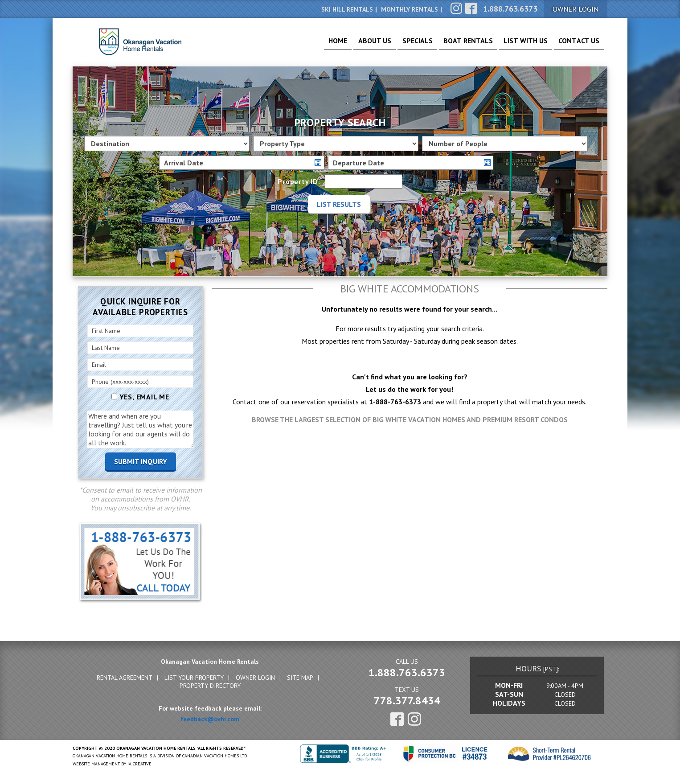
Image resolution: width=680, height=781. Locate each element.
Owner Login (255, 678)
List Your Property (194, 678)
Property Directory (210, 686)
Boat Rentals (451, 44)
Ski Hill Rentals (347, 9)
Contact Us (575, 44)
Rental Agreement (124, 678)
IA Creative (139, 764)
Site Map (300, 678)
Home (301, 44)
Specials (393, 44)
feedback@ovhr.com (209, 719)
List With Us (515, 44)
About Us (344, 44)
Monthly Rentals (409, 9)
